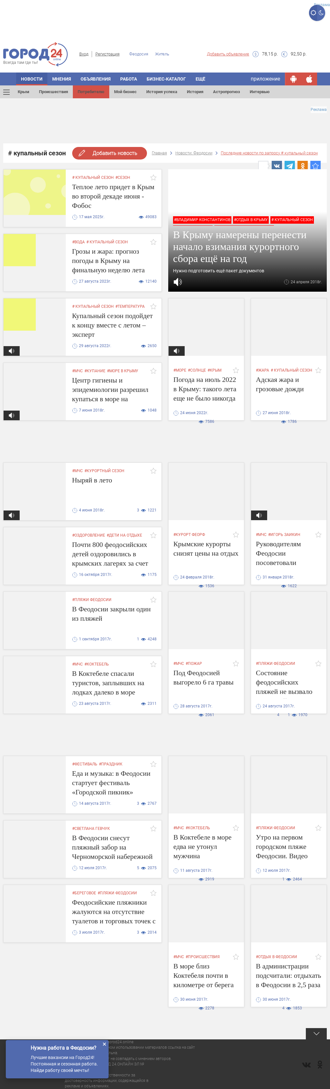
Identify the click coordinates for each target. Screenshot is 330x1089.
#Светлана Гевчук (91, 828)
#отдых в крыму (251, 220)
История (195, 91)
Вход (83, 54)
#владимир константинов (202, 220)
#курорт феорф (189, 534)
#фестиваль (84, 764)
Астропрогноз (226, 91)
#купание (94, 371)
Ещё (200, 79)
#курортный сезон (104, 471)
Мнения (61, 79)
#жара (262, 370)
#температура (130, 306)
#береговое (84, 893)
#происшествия (203, 957)
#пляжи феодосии (92, 600)
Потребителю (91, 91)
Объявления (96, 79)
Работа (128, 79)
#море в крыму (122, 371)
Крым (23, 91)
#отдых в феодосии (276, 957)
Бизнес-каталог (166, 79)
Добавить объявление (228, 54)
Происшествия (53, 91)
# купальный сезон (93, 177)
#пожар (194, 663)
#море (179, 370)
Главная (159, 153)
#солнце (197, 370)
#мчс (77, 371)
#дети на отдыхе (124, 535)
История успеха (161, 91)
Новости (32, 79)
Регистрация (107, 54)
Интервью (260, 91)
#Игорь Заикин (284, 534)
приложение (265, 79)
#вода (78, 242)
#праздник (110, 764)
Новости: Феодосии (193, 153)
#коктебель (96, 664)
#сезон (122, 177)
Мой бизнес (125, 91)
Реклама (322, 5)
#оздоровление (88, 535)
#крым (214, 370)
